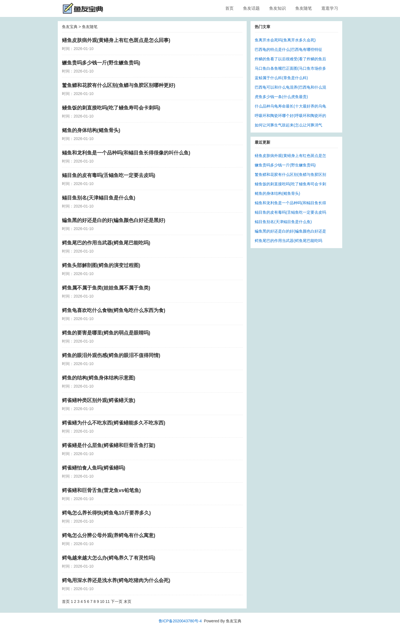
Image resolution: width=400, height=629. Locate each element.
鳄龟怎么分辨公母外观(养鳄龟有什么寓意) (108, 535)
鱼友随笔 (303, 8)
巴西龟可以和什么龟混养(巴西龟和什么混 (290, 87)
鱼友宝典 (70, 26)
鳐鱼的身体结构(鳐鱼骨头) (91, 130)
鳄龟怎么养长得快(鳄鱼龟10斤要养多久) (106, 513)
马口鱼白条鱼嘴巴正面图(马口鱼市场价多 (290, 68)
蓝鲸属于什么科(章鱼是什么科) (281, 78)
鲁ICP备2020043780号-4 (180, 621)
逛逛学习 (329, 8)
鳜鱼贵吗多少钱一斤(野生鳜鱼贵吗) (101, 63)
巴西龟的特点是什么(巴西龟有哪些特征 (288, 49)
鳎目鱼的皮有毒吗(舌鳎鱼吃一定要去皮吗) (108, 175)
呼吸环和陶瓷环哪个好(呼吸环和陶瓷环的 (290, 115)
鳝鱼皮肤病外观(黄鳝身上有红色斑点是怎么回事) (116, 40)
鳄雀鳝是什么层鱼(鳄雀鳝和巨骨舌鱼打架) (108, 445)
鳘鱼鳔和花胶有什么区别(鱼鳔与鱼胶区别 (290, 174)
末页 (127, 601)
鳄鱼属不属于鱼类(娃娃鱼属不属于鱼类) (106, 288)
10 (102, 601)
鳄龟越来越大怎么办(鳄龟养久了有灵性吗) (108, 558)
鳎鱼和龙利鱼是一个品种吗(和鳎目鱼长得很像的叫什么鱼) (126, 153)
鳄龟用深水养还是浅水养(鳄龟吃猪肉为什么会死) (116, 580)
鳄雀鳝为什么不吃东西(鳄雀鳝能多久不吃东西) (113, 423)
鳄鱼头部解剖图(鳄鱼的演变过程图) (101, 265)
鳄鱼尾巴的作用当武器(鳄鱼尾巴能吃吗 (288, 240)
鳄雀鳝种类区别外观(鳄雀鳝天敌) (98, 400)
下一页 (116, 601)
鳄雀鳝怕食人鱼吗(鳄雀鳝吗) (93, 468)
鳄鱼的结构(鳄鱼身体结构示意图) (98, 378)
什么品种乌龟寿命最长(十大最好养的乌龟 (290, 106)
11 (108, 601)
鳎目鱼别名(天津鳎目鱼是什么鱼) (98, 198)
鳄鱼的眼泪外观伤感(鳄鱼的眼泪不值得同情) (111, 355)
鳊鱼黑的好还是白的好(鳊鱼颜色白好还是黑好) (113, 220)
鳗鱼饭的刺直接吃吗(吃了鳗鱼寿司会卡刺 (290, 184)
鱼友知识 (277, 8)
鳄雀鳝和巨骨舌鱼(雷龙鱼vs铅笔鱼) (101, 490)
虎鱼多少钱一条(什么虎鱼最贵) (281, 96)
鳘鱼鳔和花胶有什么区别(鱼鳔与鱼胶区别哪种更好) (118, 85)
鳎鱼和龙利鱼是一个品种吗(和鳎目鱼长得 (290, 203)
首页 (229, 8)
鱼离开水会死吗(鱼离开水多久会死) (285, 40)
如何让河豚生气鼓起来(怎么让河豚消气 (288, 125)
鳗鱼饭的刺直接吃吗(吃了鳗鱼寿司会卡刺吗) (111, 108)
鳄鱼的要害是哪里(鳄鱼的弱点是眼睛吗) (106, 333)
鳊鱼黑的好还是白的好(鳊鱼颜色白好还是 (290, 231)
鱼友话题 (251, 8)
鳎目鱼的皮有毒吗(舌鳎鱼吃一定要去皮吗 (290, 212)
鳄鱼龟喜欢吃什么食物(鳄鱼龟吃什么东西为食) (113, 310)
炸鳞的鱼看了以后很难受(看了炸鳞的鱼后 (290, 59)
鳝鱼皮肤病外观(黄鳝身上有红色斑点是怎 (290, 155)
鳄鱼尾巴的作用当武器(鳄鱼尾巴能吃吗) (106, 243)
